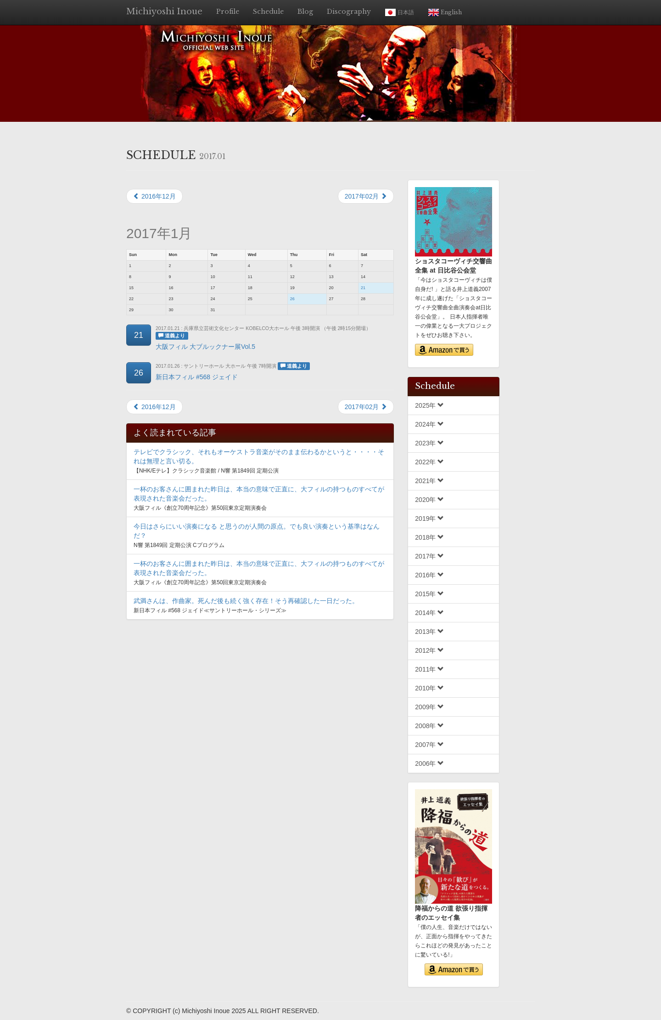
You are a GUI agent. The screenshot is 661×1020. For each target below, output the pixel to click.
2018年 (429, 537)
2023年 (429, 443)
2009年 (429, 707)
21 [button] (138, 335)
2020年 (429, 499)
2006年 (429, 763)
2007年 (429, 744)
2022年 (429, 462)
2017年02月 (366, 196)
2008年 (429, 725)
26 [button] (138, 372)
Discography (349, 11)
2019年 (429, 518)
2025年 (429, 405)
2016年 (429, 575)
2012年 (429, 650)
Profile (227, 11)
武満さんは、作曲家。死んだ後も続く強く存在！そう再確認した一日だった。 (246, 600)
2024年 (429, 424)
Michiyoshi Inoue (164, 11)
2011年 (429, 669)
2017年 (429, 556)
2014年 (429, 612)
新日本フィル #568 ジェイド (197, 377)
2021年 (429, 480)
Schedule (268, 11)
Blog (305, 11)
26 (292, 298)
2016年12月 (154, 196)
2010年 (429, 688)
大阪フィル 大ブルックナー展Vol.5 (205, 346)
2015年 (429, 594)
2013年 (429, 631)
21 (363, 287)
